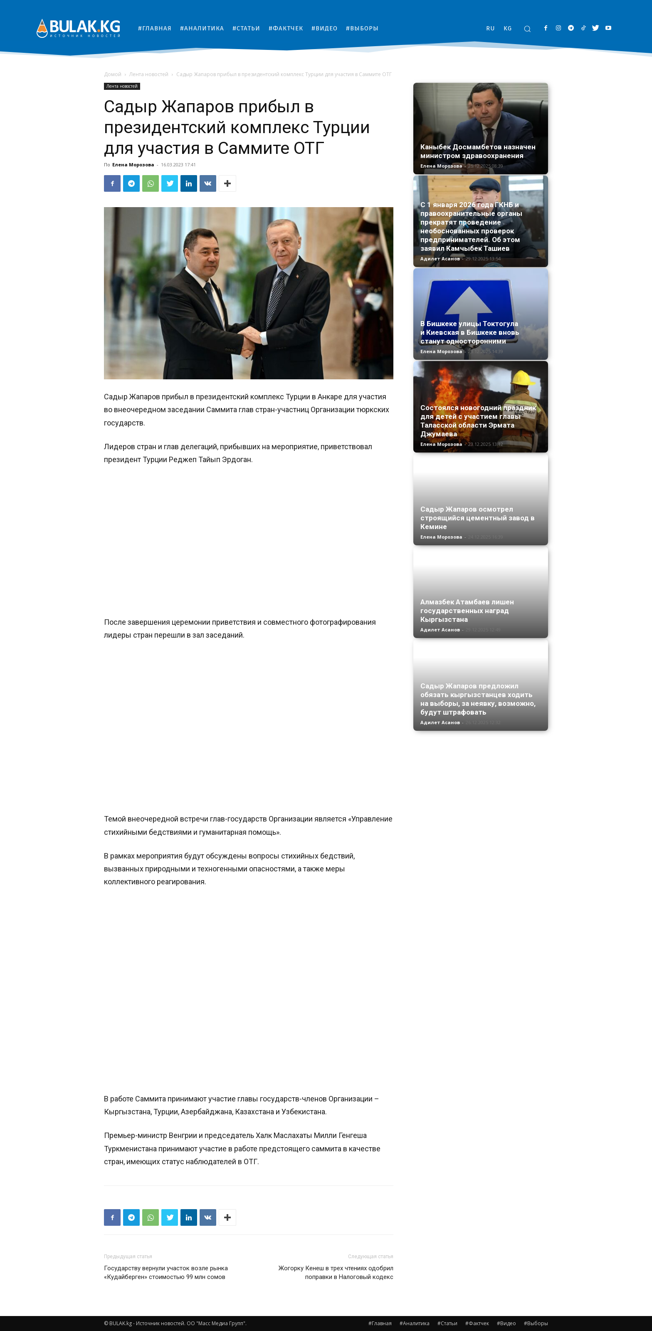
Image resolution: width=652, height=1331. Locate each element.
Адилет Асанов (440, 258)
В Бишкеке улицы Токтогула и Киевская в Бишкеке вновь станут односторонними (469, 332)
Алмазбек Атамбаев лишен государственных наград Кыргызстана (467, 610)
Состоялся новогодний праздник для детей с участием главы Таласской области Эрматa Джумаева (478, 420)
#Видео (506, 1323)
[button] (527, 28)
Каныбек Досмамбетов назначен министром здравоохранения (478, 151)
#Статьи (447, 1323)
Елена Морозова (133, 164)
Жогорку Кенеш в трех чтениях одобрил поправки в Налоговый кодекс (336, 1272)
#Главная (380, 1323)
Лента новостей (148, 74)
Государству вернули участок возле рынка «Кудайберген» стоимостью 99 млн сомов (166, 1272)
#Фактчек (477, 1323)
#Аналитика (415, 1323)
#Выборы (536, 1323)
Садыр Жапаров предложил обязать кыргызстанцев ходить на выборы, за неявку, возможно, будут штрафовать (478, 699)
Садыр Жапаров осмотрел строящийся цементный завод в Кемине (477, 518)
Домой (112, 74)
